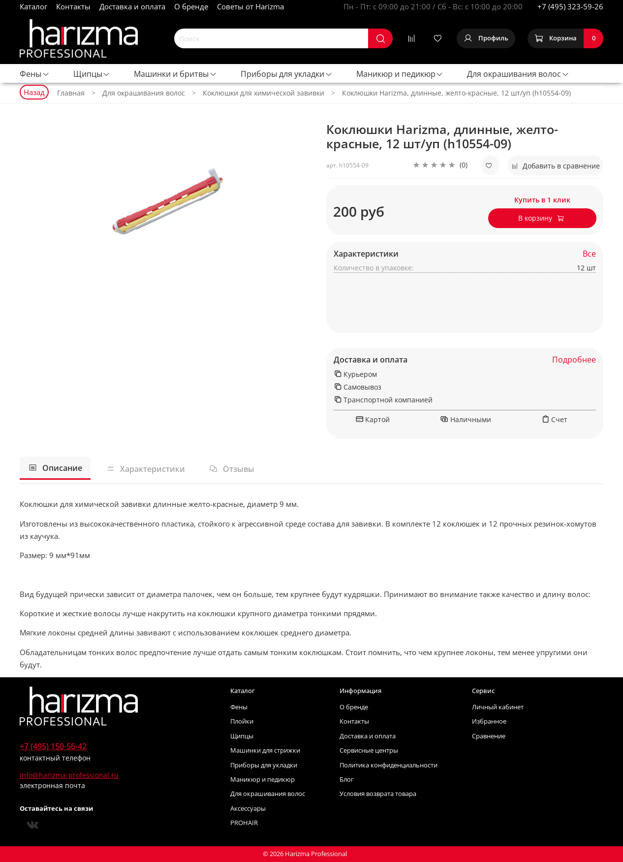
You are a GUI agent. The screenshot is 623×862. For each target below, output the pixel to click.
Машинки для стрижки (265, 750)
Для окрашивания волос (518, 73)
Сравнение (488, 736)
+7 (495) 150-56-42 (53, 746)
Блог (347, 779)
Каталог (33, 6)
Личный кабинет (498, 707)
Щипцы (92, 73)
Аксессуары (248, 808)
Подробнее (574, 360)
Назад (34, 92)
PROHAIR (244, 823)
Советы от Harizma (250, 6)
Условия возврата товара (378, 794)
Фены (35, 73)
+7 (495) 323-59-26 (570, 6)
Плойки (241, 721)
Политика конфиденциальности (388, 765)
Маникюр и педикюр (400, 73)
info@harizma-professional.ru (69, 775)
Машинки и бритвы (175, 73)
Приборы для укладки (287, 73)
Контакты (73, 6)
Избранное (489, 721)
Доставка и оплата (132, 6)
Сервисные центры (369, 750)
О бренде (191, 6)
